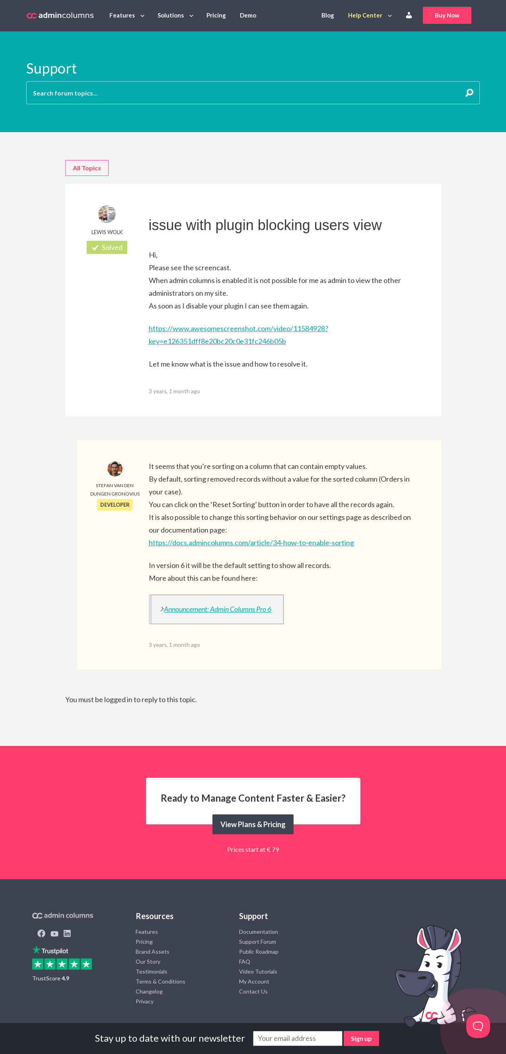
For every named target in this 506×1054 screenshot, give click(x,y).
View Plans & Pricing (253, 824)
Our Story (148, 961)
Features (122, 15)
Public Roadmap (258, 951)
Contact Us (253, 991)
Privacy (145, 1001)
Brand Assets (152, 951)
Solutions (171, 15)
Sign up (361, 1038)
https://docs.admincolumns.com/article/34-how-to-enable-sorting (251, 542)
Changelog (149, 991)
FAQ (244, 961)
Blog (327, 15)
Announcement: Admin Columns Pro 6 (217, 609)
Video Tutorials (258, 971)
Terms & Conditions (160, 981)
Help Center (365, 15)
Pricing (216, 15)
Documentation (258, 931)
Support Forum (257, 941)
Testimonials (151, 971)
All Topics (87, 168)
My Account (254, 981)
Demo (248, 15)
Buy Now (447, 15)
